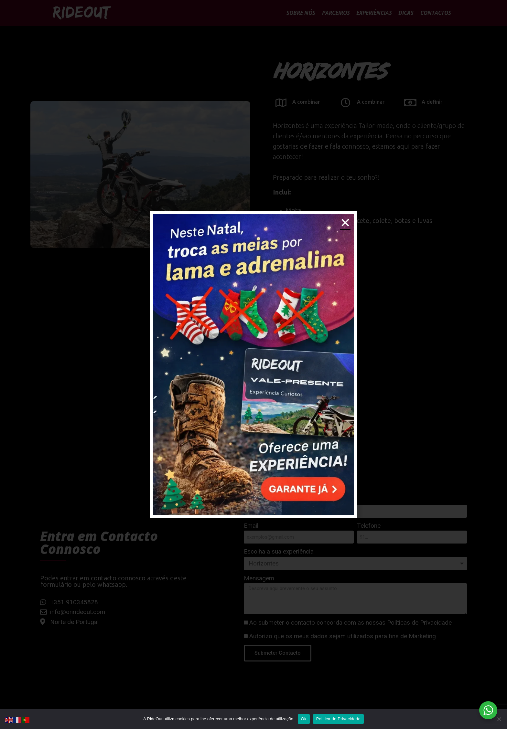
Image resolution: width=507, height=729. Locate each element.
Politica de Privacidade (338, 718)
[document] (253, 364)
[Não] (499, 719)
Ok (304, 718)
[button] (345, 222)
